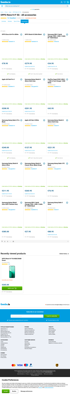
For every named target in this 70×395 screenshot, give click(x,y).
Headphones (3, 347)
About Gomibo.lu (20, 373)
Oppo (10, 12)
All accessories (26, 12)
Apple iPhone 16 (4, 330)
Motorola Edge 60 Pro (5, 335)
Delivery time (27, 344)
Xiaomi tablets (52, 331)
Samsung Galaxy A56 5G (6, 332)
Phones (27, 327)
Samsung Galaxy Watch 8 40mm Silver (10, 164)
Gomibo (3, 353)
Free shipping (9, 68)
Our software (3, 356)
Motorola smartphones (29, 332)
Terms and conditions (48, 373)
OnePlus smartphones (29, 331)
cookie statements (48, 387)
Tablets (51, 327)
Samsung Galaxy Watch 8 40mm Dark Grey (33, 80)
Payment (26, 341)
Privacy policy (3, 357)
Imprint (31, 373)
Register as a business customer (55, 343)
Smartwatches (4, 348)
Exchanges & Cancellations (30, 347)
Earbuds (2, 345)
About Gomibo (4, 354)
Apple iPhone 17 (4, 328)
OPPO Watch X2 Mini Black (33, 34)
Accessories (4, 340)
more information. (49, 372)
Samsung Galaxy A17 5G (6, 337)
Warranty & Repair (28, 348)
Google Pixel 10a (4, 334)
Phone (6, 12)
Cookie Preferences (38, 373)
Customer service (30, 340)
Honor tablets (51, 332)
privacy (40, 387)
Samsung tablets (52, 330)
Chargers (2, 344)
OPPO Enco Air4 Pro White (10, 34)
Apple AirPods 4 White (32, 120)
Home (2, 12)
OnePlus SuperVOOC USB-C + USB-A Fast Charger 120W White (56, 81)
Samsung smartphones (29, 330)
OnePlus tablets (52, 334)
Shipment (27, 345)
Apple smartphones (29, 328)
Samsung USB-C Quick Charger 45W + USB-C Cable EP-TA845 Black (56, 36)
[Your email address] (27, 316)
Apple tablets (51, 328)
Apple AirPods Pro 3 (8, 79)
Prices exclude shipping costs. (49, 370)
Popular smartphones (7, 327)
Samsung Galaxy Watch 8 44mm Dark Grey (56, 121)
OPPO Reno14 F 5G (17, 12)
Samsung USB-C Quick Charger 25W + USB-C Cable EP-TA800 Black (34, 204)
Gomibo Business (52, 341)
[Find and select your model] (36, 6)
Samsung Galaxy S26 (5, 331)
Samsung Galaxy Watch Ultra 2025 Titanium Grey (10, 203)
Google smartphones (29, 334)
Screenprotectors (4, 343)
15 (13, 241)
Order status (27, 343)
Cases (2, 341)
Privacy (27, 373)
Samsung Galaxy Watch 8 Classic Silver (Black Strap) (33, 164)
